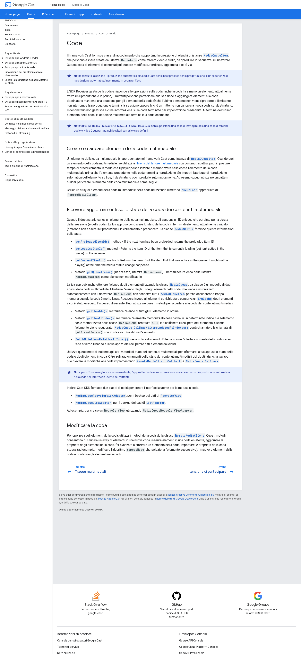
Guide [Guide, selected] (31, 14)
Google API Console (191, 640)
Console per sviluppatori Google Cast (79, 640)
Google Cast (80, 4)
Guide (112, 33)
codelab (96, 14)
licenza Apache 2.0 (108, 498)
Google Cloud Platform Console (198, 646)
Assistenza (116, 14)
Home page (12, 14)
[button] (25, 58)
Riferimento (50, 14)
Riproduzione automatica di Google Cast (130, 75)
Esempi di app (74, 14)
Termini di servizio (68, 646)
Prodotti (89, 33)
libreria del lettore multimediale (157, 163)
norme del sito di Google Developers (177, 498)
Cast (25, 4)
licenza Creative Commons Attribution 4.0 (191, 494)
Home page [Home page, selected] (57, 4)
